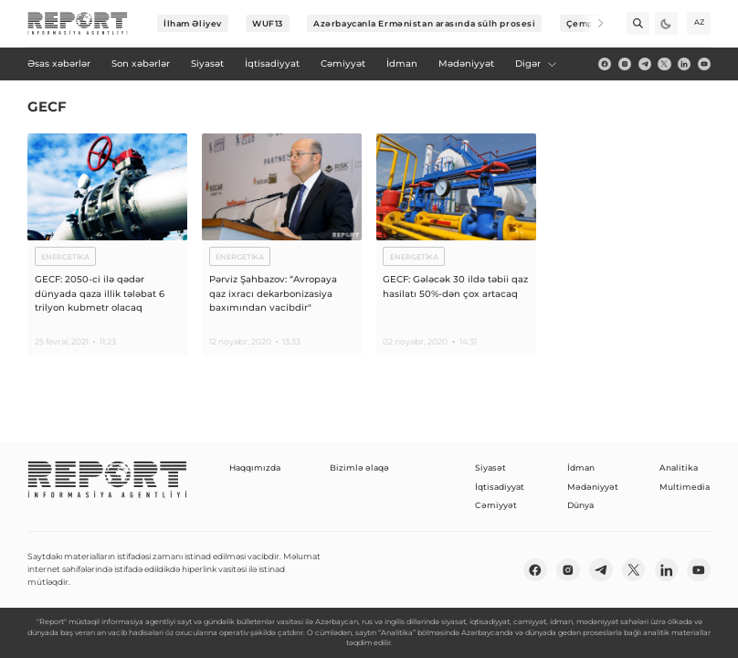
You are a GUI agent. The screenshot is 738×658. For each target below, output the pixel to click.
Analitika (678, 467)
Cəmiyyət (496, 505)
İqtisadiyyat (499, 487)
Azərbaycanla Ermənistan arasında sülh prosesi (424, 23)
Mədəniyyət (592, 487)
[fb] (604, 64)
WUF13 (267, 23)
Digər (536, 63)
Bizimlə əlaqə (359, 467)
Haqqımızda (254, 467)
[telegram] (644, 64)
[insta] (624, 64)
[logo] (77, 24)
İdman (581, 467)
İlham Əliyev (192, 23)
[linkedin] (684, 64)
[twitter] (664, 64)
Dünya (580, 505)
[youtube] (704, 64)
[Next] (592, 23)
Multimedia (684, 487)
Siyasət (490, 467)
